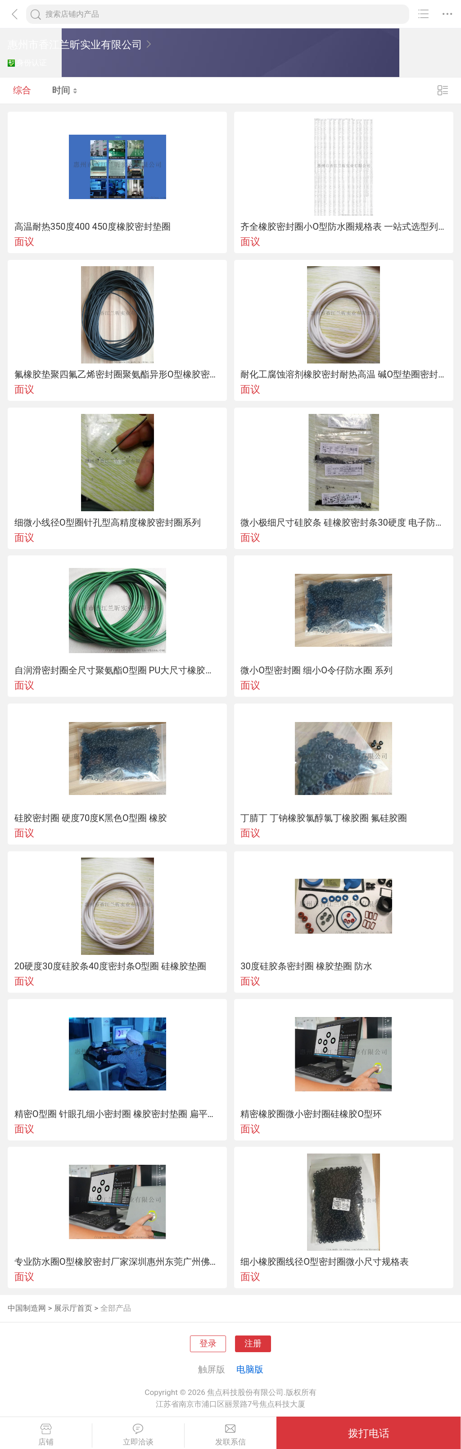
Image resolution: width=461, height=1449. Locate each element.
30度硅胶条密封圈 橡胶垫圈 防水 (306, 966)
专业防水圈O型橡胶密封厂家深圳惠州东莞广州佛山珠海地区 (117, 1261)
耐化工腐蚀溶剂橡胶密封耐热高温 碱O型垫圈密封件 (343, 374)
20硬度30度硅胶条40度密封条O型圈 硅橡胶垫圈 (110, 966)
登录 (208, 1344)
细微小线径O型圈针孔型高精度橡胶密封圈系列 (107, 522)
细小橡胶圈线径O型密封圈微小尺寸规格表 (324, 1261)
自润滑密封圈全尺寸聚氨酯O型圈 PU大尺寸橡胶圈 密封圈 (117, 670)
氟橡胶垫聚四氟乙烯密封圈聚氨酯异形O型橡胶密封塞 (117, 374)
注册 (253, 1344)
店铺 (46, 1435)
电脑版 (249, 1369)
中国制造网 (27, 1308)
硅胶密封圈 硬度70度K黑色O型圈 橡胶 (90, 817)
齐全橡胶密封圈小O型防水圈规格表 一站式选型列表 (343, 226)
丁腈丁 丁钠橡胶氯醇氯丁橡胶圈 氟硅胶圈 (323, 817)
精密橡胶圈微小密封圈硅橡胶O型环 (311, 1113)
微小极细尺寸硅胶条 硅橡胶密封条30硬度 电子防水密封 (343, 522)
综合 (22, 90)
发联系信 (230, 1435)
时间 (65, 90)
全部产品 (115, 1308)
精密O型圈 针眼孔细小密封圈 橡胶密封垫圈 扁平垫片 (117, 1113)
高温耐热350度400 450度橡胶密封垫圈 (92, 226)
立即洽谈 (138, 1435)
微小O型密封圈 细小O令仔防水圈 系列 (316, 670)
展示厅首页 (73, 1308)
